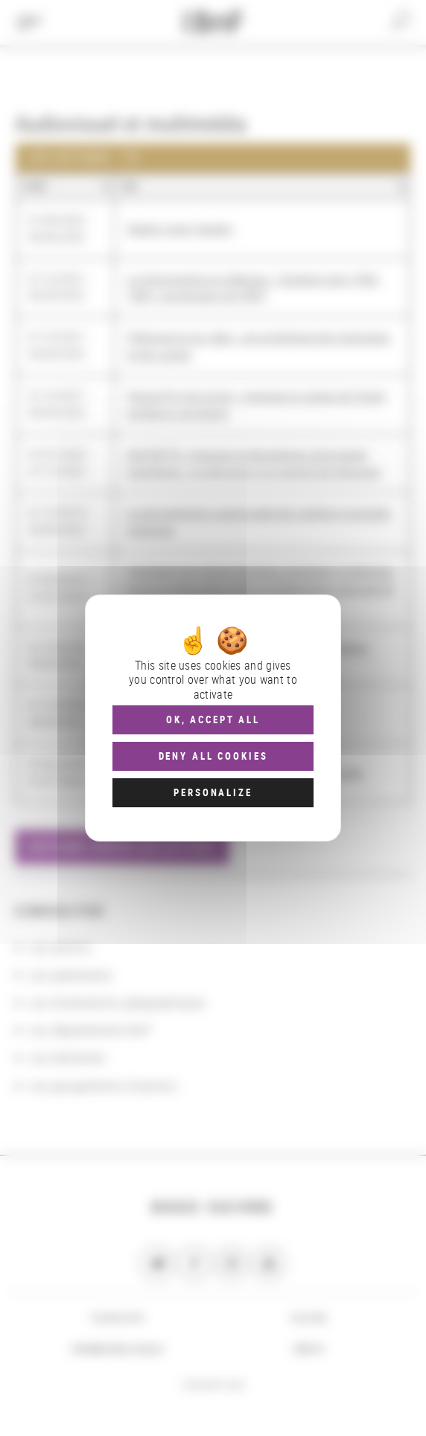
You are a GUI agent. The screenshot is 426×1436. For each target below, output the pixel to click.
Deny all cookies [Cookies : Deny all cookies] (213, 756)
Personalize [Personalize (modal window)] (213, 792)
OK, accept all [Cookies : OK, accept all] (213, 719)
